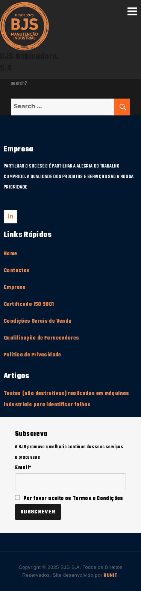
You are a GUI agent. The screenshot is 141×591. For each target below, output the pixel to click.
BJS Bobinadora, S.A (29, 63)
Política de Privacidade (32, 355)
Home (10, 254)
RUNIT (110, 575)
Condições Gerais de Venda (37, 321)
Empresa (15, 288)
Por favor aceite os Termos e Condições (69, 499)
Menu (132, 11)
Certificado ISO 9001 (29, 304)
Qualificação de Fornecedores (41, 338)
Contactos (17, 271)
